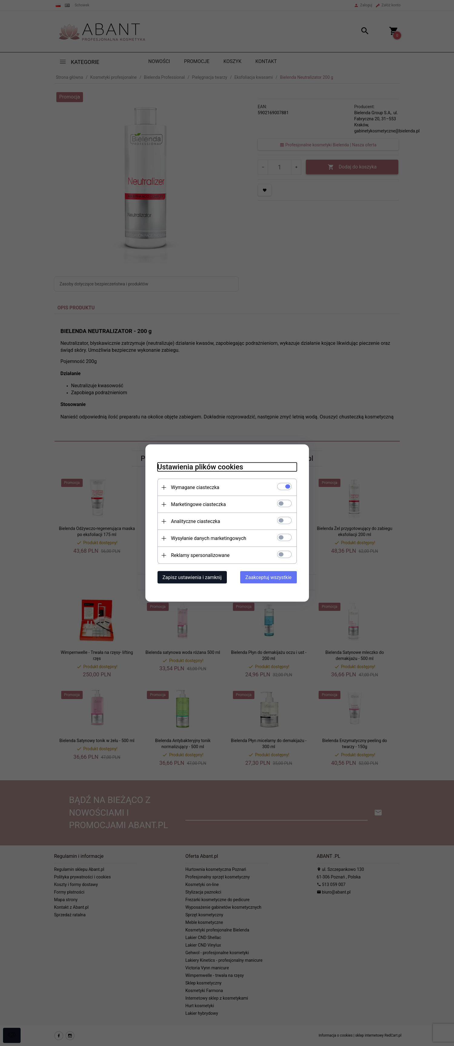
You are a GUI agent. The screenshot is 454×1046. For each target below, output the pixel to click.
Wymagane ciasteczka (195, 487)
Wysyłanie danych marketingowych (208, 538)
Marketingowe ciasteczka (198, 504)
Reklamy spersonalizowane (200, 555)
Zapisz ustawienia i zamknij (192, 577)
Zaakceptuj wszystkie (268, 577)
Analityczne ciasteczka (195, 521)
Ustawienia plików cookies (200, 467)
